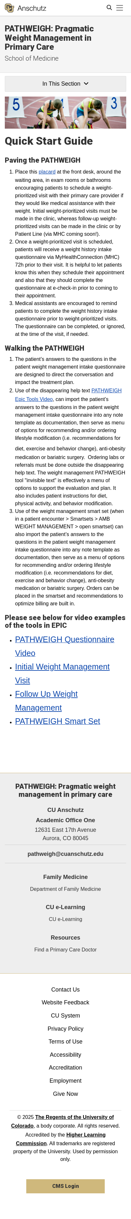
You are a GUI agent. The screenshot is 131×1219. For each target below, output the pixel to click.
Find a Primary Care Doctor (65, 949)
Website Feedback (65, 1002)
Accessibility (65, 1055)
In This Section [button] (65, 84)
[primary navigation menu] (119, 8)
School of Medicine (32, 58)
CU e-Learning (65, 919)
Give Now (65, 1094)
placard (47, 172)
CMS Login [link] (65, 1186)
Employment (65, 1081)
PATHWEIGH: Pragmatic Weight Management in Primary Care (49, 38)
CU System (65, 1015)
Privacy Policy (65, 1029)
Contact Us (65, 989)
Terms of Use (65, 1041)
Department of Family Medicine (65, 889)
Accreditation (65, 1067)
